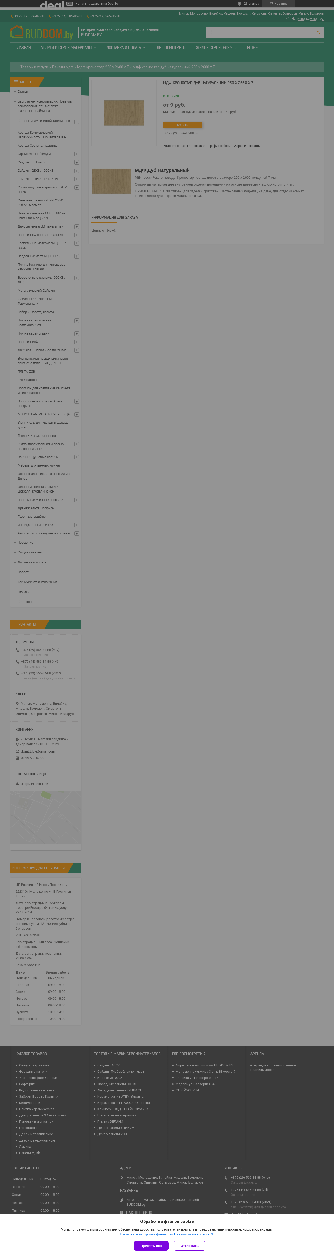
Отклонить (190, 1246)
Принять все (151, 1246)
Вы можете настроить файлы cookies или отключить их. (165, 1234)
